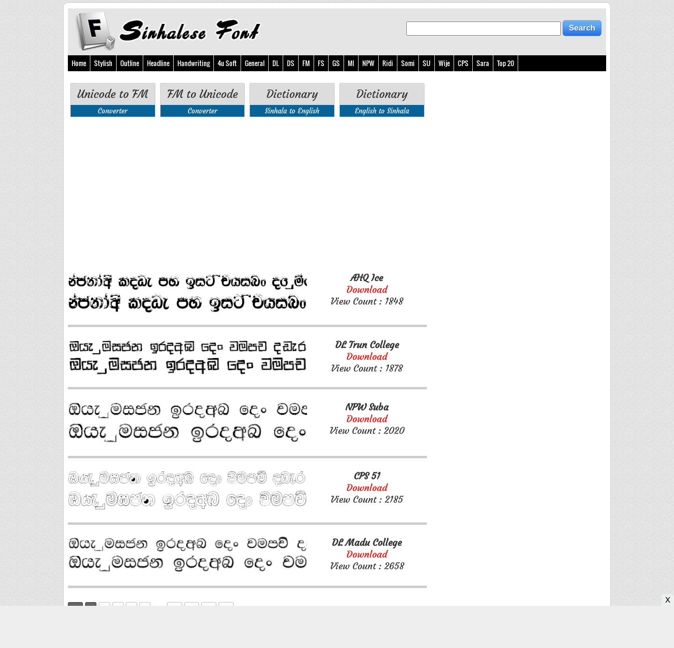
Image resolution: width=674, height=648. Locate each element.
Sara (482, 63)
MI (351, 63)
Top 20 (505, 63)
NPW (368, 63)
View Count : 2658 (367, 554)
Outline (129, 63)
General (254, 63)
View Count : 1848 (366, 289)
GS (336, 63)
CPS (463, 63)
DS (290, 63)
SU (427, 63)
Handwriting (193, 63)
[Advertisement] (247, 194)
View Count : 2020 (367, 418)
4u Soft (227, 63)
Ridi (387, 63)
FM (306, 63)
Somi (408, 63)
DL (275, 63)
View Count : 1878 (367, 356)
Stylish (103, 63)
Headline (158, 63)
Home (79, 63)
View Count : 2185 (366, 487)
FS (321, 63)
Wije (444, 63)
